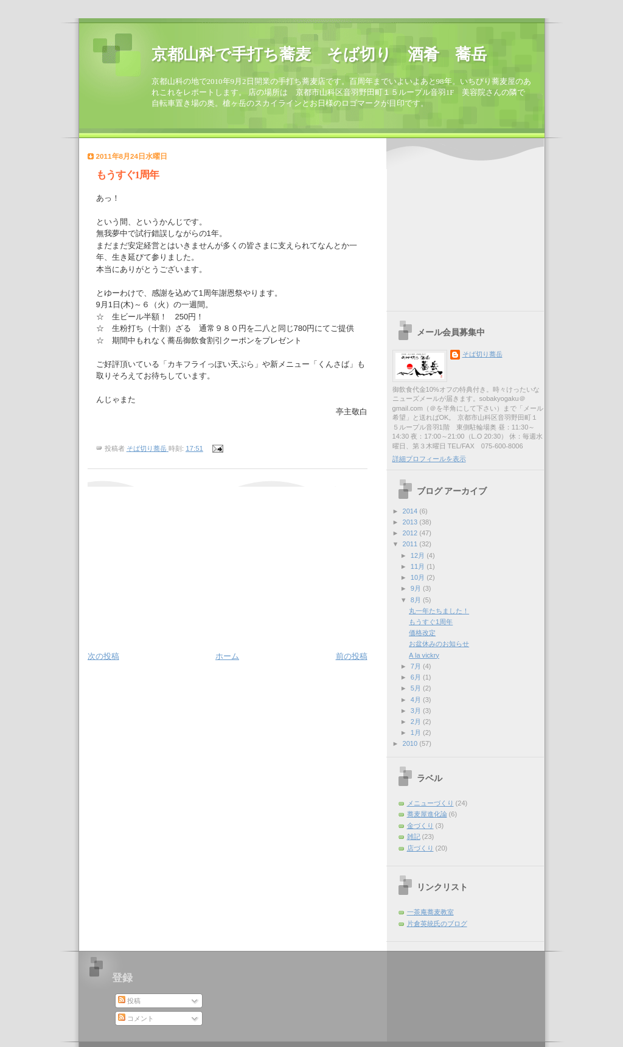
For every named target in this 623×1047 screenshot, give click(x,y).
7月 (417, 666)
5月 (417, 688)
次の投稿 (103, 656)
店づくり (420, 848)
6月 (417, 677)
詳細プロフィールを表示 (429, 458)
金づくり (420, 825)
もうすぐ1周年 (431, 621)
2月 (417, 721)
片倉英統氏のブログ (437, 923)
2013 (411, 522)
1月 (417, 732)
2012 (411, 533)
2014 (411, 511)
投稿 (129, 1000)
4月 (417, 699)
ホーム (227, 656)
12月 (418, 555)
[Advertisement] (164, 563)
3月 (417, 710)
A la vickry (424, 655)
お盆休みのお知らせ (439, 643)
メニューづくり (430, 803)
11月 (418, 566)
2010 (411, 743)
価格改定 (422, 632)
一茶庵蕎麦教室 (430, 912)
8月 (417, 600)
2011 (411, 544)
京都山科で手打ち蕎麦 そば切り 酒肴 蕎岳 (319, 54)
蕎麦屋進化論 (427, 814)
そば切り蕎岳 (482, 354)
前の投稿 (351, 656)
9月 (417, 588)
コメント (136, 1018)
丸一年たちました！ (439, 610)
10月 (418, 577)
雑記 (413, 836)
